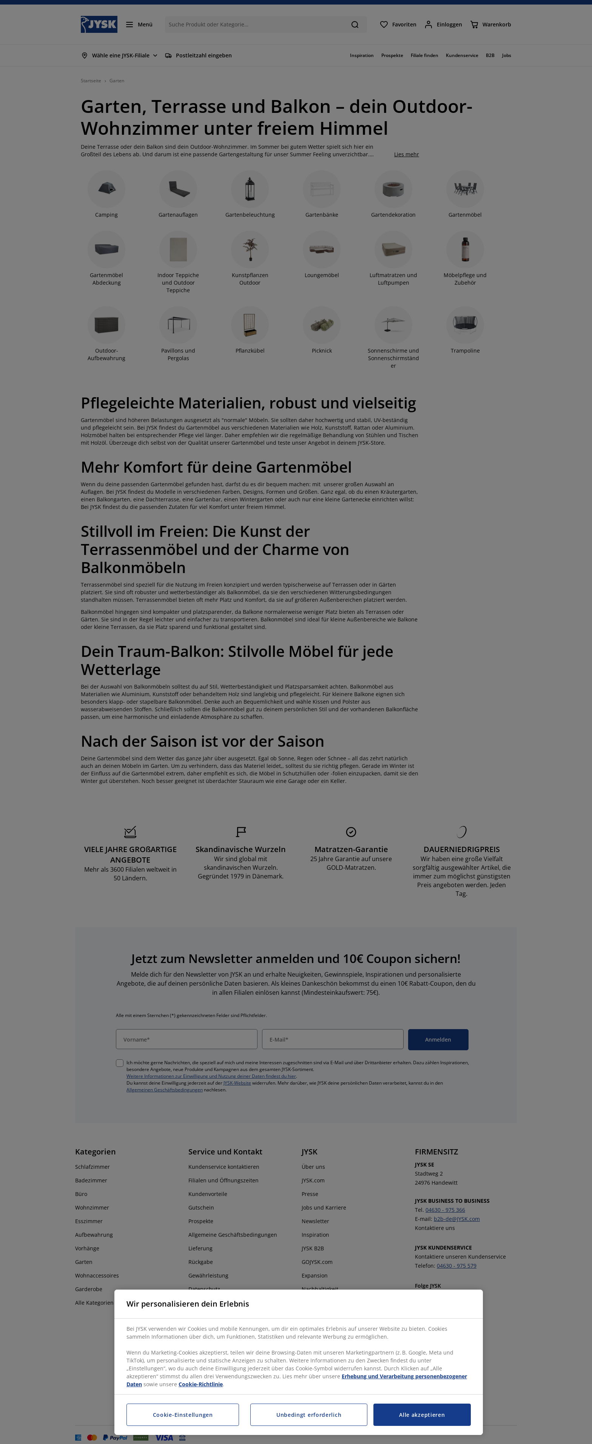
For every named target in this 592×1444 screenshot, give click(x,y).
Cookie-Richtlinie (201, 1384)
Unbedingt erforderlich (308, 1414)
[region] (298, 1362)
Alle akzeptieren (422, 1414)
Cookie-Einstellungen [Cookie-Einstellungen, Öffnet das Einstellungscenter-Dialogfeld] (183, 1414)
